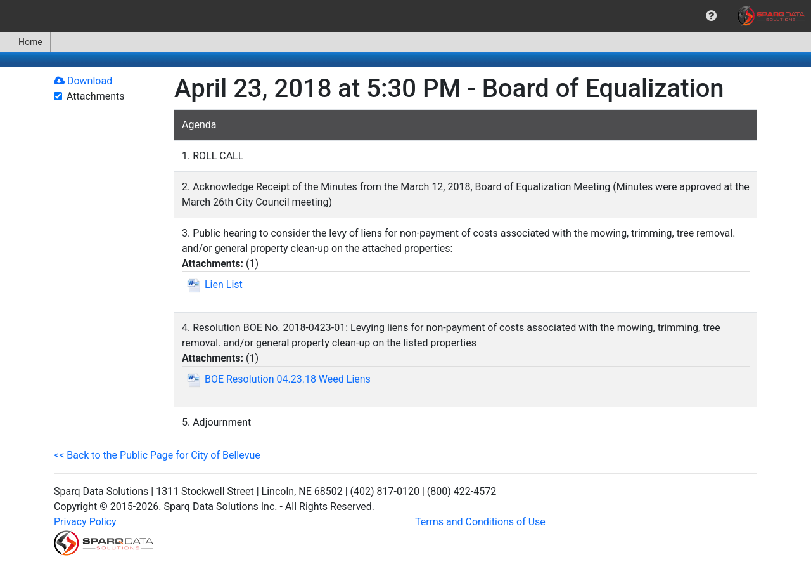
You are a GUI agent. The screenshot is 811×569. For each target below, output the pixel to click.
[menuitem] (711, 16)
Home (25, 42)
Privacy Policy (85, 522)
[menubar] (405, 16)
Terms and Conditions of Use (480, 522)
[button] (711, 16)
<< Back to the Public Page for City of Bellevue (157, 455)
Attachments (96, 96)
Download (83, 81)
